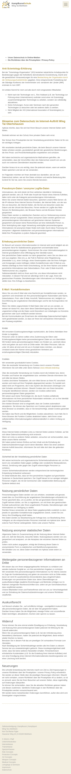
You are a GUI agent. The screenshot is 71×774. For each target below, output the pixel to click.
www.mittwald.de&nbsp (49, 368)
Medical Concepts (9, 762)
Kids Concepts (7, 752)
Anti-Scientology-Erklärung (17, 68)
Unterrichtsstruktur (9, 742)
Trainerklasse (7, 747)
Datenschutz (7, 770)
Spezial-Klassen (8, 749)
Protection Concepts (10, 755)
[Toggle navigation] (66, 4)
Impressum (6, 767)
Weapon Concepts (9, 760)
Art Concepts (7, 757)
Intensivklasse (7, 744)
